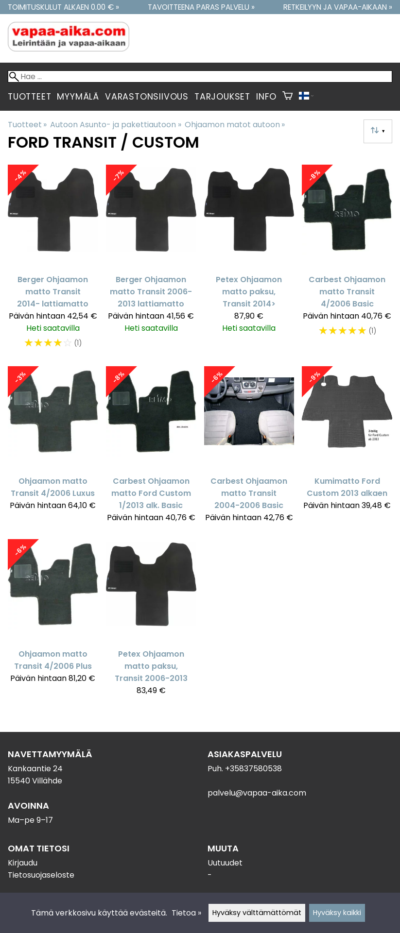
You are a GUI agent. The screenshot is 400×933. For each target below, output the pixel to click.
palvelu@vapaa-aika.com (257, 792)
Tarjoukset (222, 96)
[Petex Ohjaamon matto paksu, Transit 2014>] (249, 261)
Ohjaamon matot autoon (235, 124)
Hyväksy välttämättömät (256, 912)
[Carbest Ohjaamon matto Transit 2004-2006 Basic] (249, 448)
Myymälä (78, 96)
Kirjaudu (22, 862)
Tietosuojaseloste (41, 875)
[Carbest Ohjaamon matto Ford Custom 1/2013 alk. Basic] (151, 448)
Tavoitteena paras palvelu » (201, 7)
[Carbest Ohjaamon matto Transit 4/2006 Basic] (347, 261)
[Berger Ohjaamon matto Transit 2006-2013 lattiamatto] (151, 261)
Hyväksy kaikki (337, 912)
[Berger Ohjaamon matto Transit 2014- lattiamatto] (53, 261)
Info (266, 96)
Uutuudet (225, 862)
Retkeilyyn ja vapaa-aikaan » (337, 7)
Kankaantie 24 (35, 768)
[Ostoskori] (287, 96)
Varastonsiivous (147, 96)
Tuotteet (29, 96)
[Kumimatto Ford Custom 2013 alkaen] (347, 448)
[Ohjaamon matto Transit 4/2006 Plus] (53, 621)
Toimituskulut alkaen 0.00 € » (63, 7)
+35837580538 (253, 768)
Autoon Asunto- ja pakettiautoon (115, 124)
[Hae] (200, 76)
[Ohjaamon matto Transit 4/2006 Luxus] (53, 448)
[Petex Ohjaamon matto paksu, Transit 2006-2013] (151, 621)
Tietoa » (186, 912)
